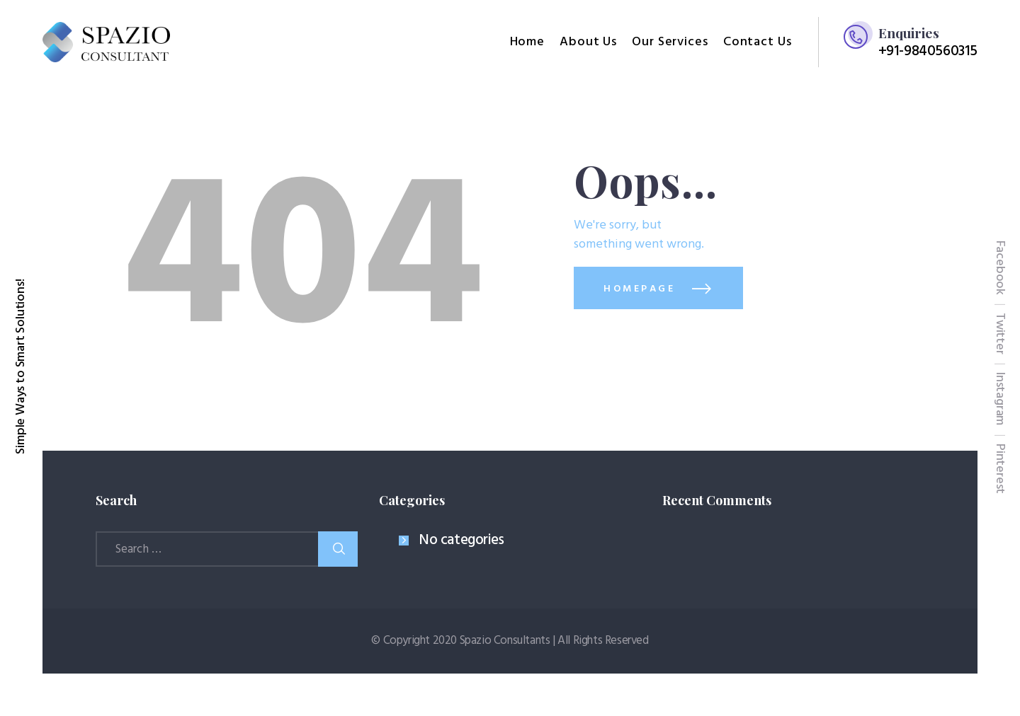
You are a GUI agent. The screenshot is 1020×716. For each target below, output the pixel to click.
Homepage (639, 289)
